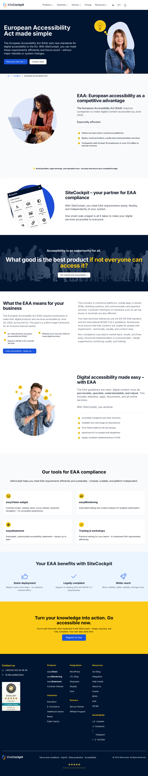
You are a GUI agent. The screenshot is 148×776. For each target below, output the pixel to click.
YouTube (98, 739)
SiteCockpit (124, 757)
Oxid (72, 691)
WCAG (95, 706)
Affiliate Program (77, 711)
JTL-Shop (74, 676)
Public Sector (53, 721)
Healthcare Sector (55, 711)
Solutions (62, 5)
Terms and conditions (49, 757)
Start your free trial (15, 62)
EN (119, 5)
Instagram (98, 734)
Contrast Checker (55, 686)
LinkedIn (98, 721)
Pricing (88, 5)
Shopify (73, 686)
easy (52, 671)
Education (51, 701)
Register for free (74, 637)
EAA (94, 701)
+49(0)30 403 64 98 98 (14, 670)
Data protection (76, 757)
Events (95, 691)
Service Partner (77, 706)
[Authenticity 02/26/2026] (11, 708)
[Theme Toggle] (113, 4)
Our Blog (96, 671)
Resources (101, 5)
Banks (50, 716)
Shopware (74, 681)
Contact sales (38, 62)
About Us (96, 686)
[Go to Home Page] (13, 5)
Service (76, 5)
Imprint (64, 757)
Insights (17, 76)
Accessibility (90, 757)
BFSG (94, 696)
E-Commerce (53, 706)
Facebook (98, 726)
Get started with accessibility (74, 275)
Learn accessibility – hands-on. (19, 351)
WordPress (75, 671)
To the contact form (14, 674)
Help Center (97, 681)
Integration (97, 676)
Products (48, 5)
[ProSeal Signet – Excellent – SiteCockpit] (11, 693)
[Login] (125, 4)
